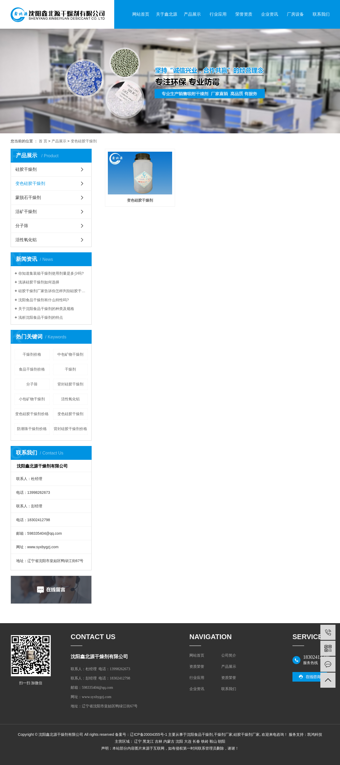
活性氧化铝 (26, 239)
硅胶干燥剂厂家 (246, 734)
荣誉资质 (243, 14)
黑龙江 (148, 741)
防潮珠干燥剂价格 (32, 429)
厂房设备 (295, 14)
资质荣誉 (196, 667)
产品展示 (192, 14)
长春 (196, 741)
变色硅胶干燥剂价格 (32, 414)
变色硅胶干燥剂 (84, 141)
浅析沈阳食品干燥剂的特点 (40, 317)
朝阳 (221, 741)
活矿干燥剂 (26, 211)
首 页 (43, 141)
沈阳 (179, 741)
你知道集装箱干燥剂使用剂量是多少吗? (51, 273)
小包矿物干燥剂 (32, 399)
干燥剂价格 (32, 354)
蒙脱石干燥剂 (28, 197)
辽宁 (138, 741)
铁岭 (205, 741)
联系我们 (321, 14)
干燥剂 (70, 369)
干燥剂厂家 (223, 734)
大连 (188, 741)
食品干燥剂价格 (32, 369)
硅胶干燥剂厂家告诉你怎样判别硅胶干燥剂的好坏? (53, 291)
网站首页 (140, 14)
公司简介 (228, 655)
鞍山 (213, 741)
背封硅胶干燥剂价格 (70, 429)
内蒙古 (169, 741)
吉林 (158, 741)
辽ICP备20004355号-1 (148, 734)
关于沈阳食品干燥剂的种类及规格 (46, 309)
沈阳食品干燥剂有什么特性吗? (43, 300)
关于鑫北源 (166, 14)
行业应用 (218, 14)
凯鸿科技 (314, 734)
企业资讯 (269, 14)
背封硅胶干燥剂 (70, 384)
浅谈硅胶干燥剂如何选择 (38, 282)
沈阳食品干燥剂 (200, 734)
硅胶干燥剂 (26, 169)
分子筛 (21, 225)
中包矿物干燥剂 (70, 354)
